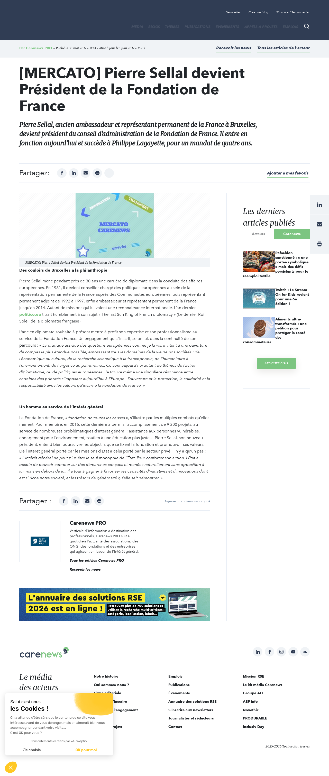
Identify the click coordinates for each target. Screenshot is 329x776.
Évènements (227, 27)
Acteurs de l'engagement (116, 710)
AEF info (250, 701)
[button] (11, 767)
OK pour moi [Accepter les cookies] (86, 750)
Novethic (251, 710)
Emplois (290, 27)
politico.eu (30, 314)
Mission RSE (253, 676)
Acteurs (258, 234)
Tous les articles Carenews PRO (97, 560)
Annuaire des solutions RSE (192, 701)
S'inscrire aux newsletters (190, 710)
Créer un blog (258, 12)
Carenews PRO (39, 48)
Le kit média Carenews (262, 685)
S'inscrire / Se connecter (293, 12)
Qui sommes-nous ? (111, 685)
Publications (198, 27)
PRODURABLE (255, 718)
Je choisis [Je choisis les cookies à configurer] (32, 750)
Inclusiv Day (253, 727)
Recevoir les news (233, 47)
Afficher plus (276, 363)
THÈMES (172, 27)
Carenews (292, 234)
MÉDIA (137, 27)
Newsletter (233, 12)
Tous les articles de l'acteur (283, 47)
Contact (175, 727)
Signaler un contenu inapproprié (187, 501)
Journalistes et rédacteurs (191, 718)
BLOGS (154, 27)
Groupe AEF (253, 693)
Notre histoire (106, 676)
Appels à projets (261, 27)
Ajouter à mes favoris (287, 173)
